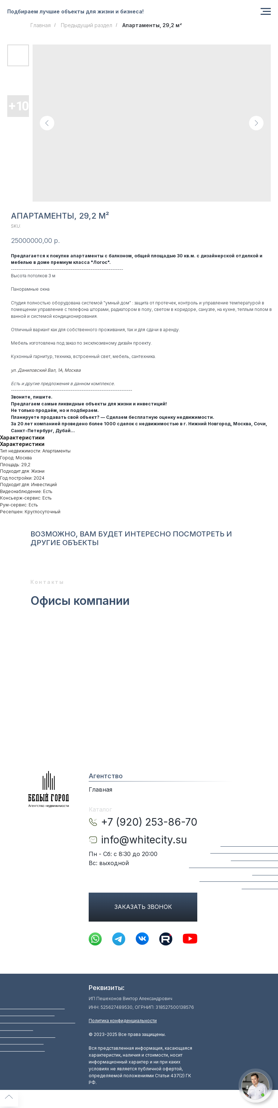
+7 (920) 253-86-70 (149, 822)
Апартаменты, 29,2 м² (152, 25)
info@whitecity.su (144, 840)
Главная (40, 25)
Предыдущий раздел (86, 25)
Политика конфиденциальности (123, 1020)
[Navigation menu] (266, 11)
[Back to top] (9, 1097)
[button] (255, 1086)
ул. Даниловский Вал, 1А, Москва (46, 370)
